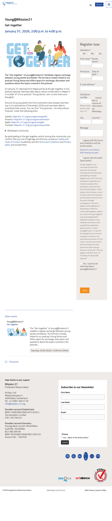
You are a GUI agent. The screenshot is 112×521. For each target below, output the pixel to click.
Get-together (12, 327)
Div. (99, 56)
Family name (95, 63)
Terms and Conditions (49, 144)
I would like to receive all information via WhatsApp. (97, 107)
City (82, 121)
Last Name (65, 406)
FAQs (104, 493)
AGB (86, 493)
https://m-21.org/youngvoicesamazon (31, 122)
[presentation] (80, 429)
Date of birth (95, 76)
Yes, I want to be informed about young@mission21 (89, 269)
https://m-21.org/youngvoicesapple (27, 125)
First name (85, 62)
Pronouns (84, 74)
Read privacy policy (91, 155)
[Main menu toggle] (109, 6)
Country (96, 121)
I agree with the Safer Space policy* (91, 162)
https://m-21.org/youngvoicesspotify (30, 119)
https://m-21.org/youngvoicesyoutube (32, 128)
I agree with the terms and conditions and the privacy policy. (91, 146)
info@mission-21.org (15, 407)
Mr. (83, 56)
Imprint (98, 493)
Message (84, 131)
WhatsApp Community (17, 133)
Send (85, 293)
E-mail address (88, 87)
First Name (65, 396)
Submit (65, 446)
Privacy (91, 493)
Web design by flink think (56, 493)
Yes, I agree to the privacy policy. (76, 441)
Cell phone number (85, 99)
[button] (81, 7)
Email (63, 416)
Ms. (91, 56)
